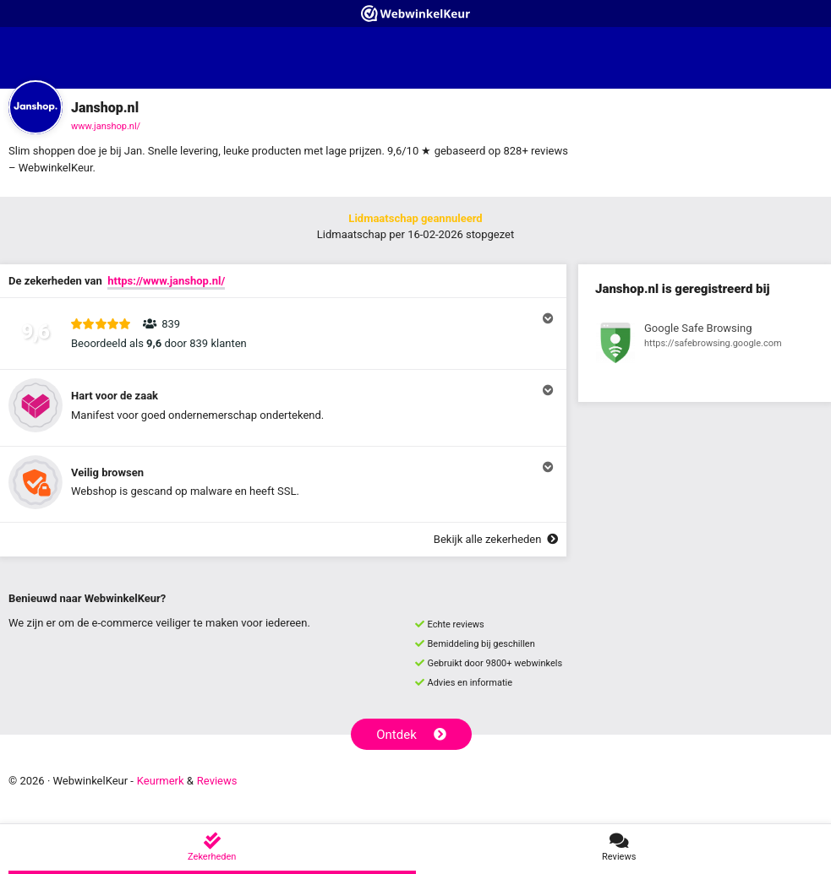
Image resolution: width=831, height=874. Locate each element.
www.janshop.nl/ (105, 126)
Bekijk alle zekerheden (496, 539)
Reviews (217, 780)
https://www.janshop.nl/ (166, 280)
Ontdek (411, 734)
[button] (283, 333)
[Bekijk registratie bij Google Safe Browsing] (704, 345)
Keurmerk (160, 780)
